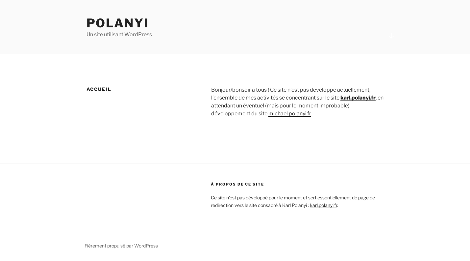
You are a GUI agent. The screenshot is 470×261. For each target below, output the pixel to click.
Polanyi (118, 23)
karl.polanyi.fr (358, 98)
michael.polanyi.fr (289, 113)
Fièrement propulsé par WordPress (121, 245)
